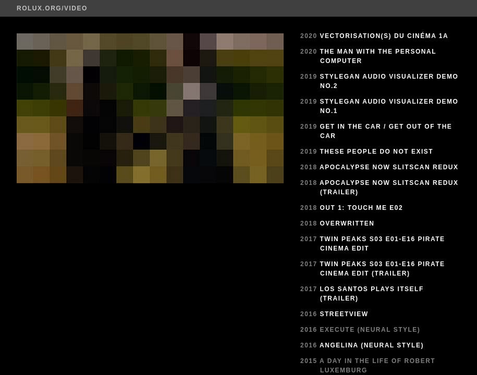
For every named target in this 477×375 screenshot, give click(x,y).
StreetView (344, 314)
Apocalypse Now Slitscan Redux (389, 167)
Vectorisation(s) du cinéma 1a (384, 36)
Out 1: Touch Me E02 (361, 207)
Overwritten (347, 223)
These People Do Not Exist (377, 151)
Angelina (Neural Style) (372, 345)
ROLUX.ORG (39, 8)
